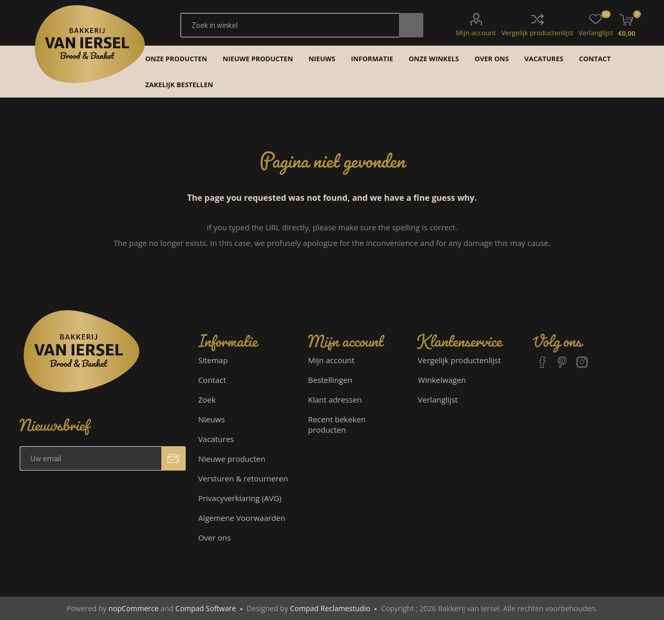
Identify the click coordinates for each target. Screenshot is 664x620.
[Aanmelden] (90, 458)
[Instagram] (582, 357)
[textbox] (290, 25)
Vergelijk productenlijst (537, 32)
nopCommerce (133, 608)
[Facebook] (542, 357)
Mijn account (476, 32)
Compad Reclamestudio (330, 608)
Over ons (214, 537)
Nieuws (211, 419)
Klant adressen (335, 399)
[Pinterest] (562, 357)
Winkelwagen (442, 380)
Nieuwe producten (232, 458)
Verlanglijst (438, 399)
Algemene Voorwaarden (241, 518)
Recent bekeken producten (337, 424)
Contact (212, 380)
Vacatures (216, 439)
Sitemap (213, 360)
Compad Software (205, 608)
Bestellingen (330, 380)
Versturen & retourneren (243, 478)
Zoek (207, 399)
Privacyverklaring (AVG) (240, 498)
